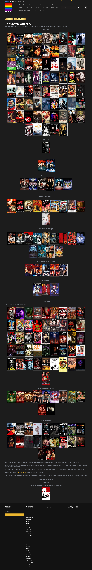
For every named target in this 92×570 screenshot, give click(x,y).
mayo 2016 (28, 541)
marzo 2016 (28, 545)
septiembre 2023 (29, 526)
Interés (39, 4)
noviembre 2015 (29, 553)
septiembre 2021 (29, 529)
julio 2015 (28, 562)
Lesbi (31, 7)
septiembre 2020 (29, 531)
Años (53, 4)
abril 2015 (28, 568)
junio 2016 (28, 539)
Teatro (44, 10)
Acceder (48, 526)
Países (49, 4)
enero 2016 (28, 549)
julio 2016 (28, 537)
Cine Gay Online (9, 11)
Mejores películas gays (32, 10)
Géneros (21, 7)
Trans (35, 7)
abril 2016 (28, 543)
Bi (38, 7)
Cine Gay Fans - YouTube (67, 0)
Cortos (30, 4)
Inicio (20, 4)
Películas (25, 4)
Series (35, 4)
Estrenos (52, 7)
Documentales (22, 10)
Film (69, 526)
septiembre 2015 (29, 558)
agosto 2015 (28, 560)
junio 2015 (28, 564)
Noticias (26, 7)
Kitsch (42, 7)
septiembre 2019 (29, 533)
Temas (44, 4)
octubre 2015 (29, 555)
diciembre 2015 (29, 551)
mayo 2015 (28, 566)
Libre (57, 7)
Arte (40, 10)
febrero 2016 (28, 547)
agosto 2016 (28, 535)
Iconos (46, 7)
